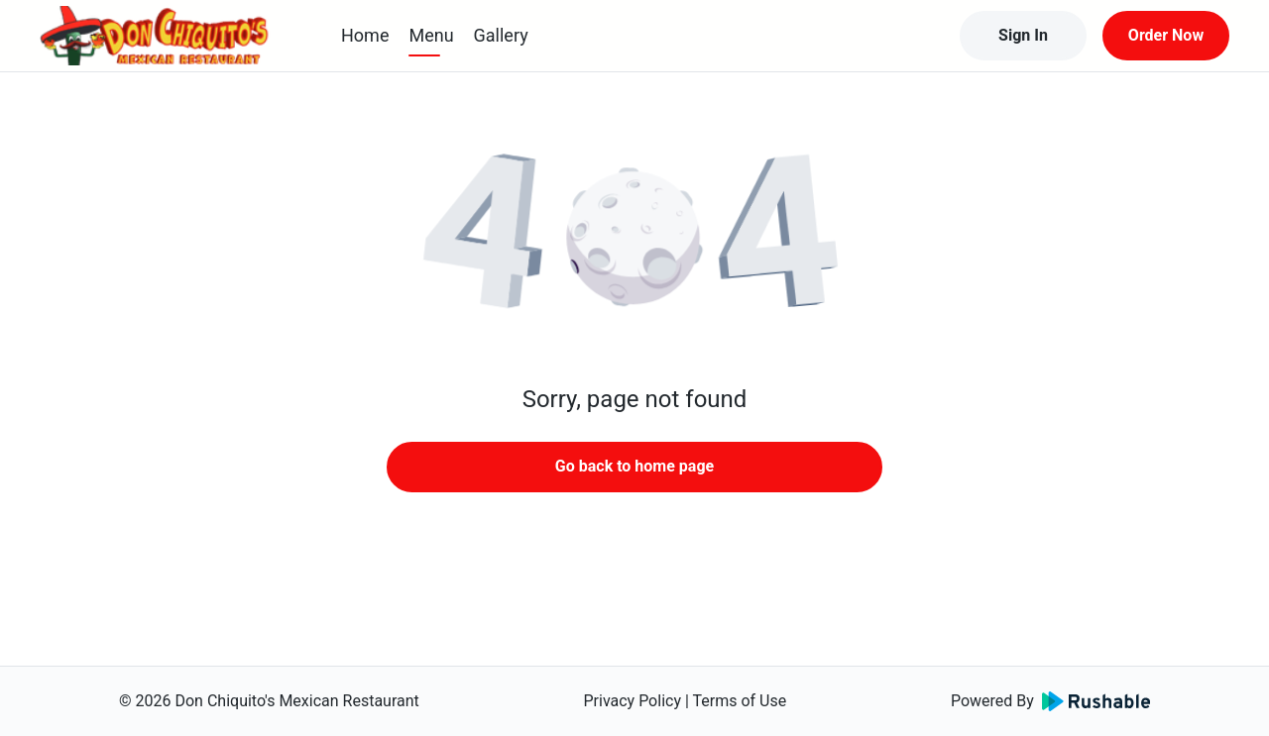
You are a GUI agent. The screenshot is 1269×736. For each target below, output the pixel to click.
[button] (634, 238)
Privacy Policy (632, 700)
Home (365, 35)
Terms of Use (740, 700)
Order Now (1166, 35)
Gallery (501, 35)
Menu (430, 35)
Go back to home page (634, 466)
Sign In (1023, 35)
